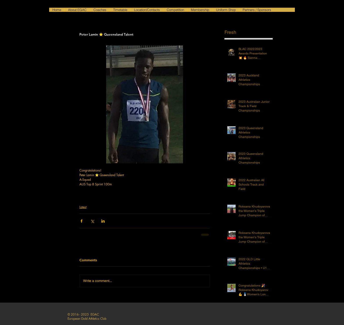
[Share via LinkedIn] (103, 221)
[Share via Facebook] (81, 221)
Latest (82, 207)
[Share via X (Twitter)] (92, 221)
